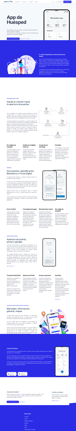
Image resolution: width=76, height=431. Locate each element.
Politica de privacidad (24, 429)
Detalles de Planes (28, 421)
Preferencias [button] (52, 427)
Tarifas (25, 418)
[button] (18, 1)
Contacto (31, 1)
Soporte (26, 423)
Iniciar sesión (59, 1)
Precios (36, 1)
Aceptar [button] (60, 427)
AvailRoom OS (19, 394)
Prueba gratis (67, 1)
